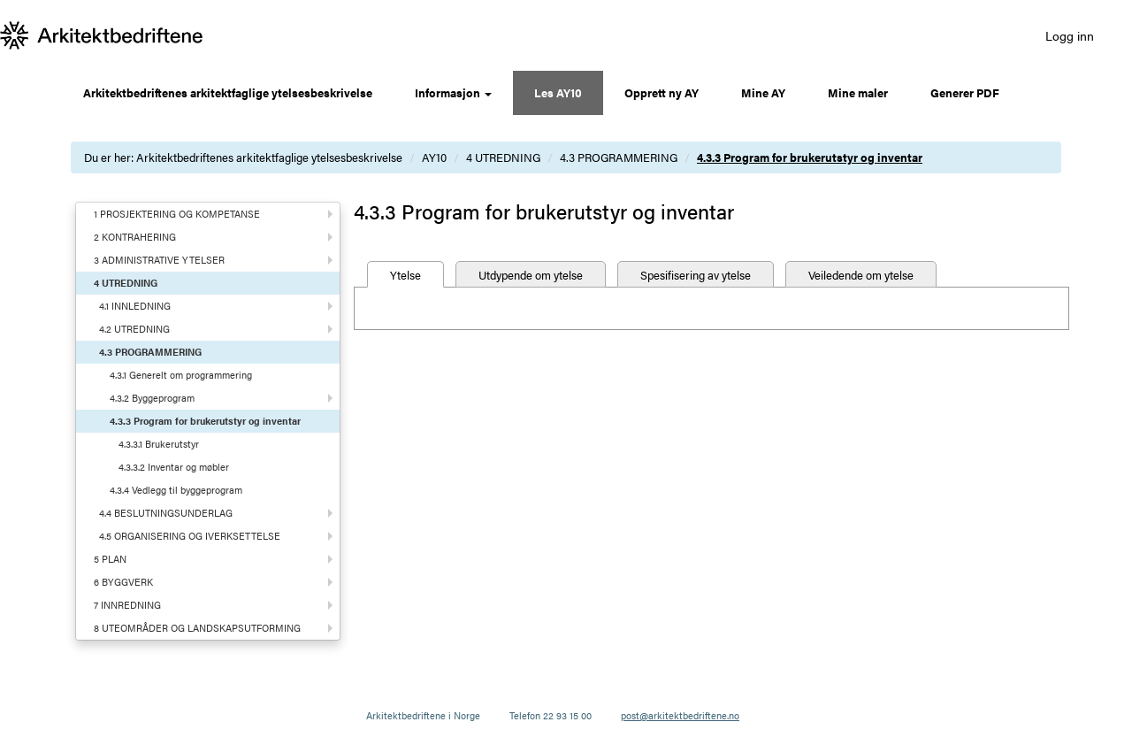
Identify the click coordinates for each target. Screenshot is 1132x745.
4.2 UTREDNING (134, 328)
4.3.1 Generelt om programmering (181, 374)
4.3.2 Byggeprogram (152, 397)
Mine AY (763, 92)
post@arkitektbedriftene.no (680, 715)
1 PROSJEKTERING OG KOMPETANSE (177, 213)
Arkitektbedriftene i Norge (423, 715)
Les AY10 (558, 92)
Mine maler (858, 92)
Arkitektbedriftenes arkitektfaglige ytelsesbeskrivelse (227, 92)
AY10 (434, 157)
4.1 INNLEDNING (135, 305)
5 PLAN (110, 558)
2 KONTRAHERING (135, 236)
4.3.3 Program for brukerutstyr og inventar (809, 157)
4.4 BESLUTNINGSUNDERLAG (166, 512)
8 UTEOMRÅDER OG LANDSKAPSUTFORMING (197, 627)
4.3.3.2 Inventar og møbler (174, 466)
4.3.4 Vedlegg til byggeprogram (176, 489)
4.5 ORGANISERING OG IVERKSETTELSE (189, 535)
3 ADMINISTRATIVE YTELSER (159, 259)
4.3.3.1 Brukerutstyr (159, 443)
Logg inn (1069, 35)
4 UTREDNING (503, 157)
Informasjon (453, 92)
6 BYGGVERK (123, 581)
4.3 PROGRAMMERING (618, 157)
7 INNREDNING (127, 604)
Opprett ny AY (661, 92)
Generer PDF (964, 92)
